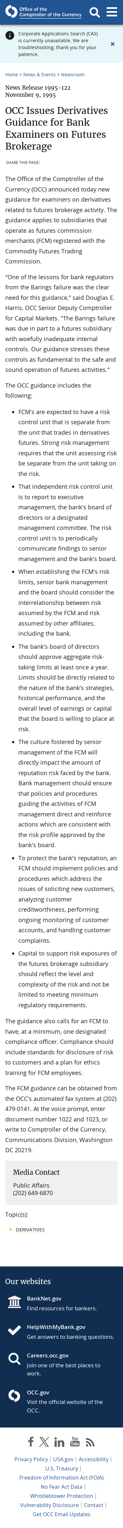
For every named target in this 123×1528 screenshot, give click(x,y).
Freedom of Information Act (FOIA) (61, 1477)
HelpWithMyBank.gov (56, 1327)
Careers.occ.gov (48, 1355)
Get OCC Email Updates (62, 1514)
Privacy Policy (31, 1459)
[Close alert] (112, 44)
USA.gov (63, 1459)
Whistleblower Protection (61, 1496)
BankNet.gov (44, 1298)
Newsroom (73, 74)
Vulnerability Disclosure (49, 1505)
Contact (93, 1505)
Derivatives (30, 1229)
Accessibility (94, 1459)
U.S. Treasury (61, 1468)
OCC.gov (38, 1392)
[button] (94, 12)
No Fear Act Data (61, 1486)
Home (11, 74)
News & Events (39, 74)
